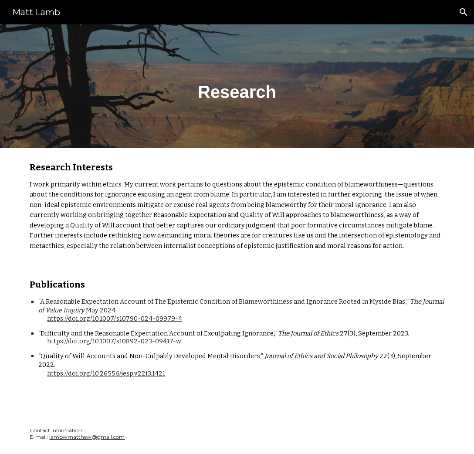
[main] (237, 86)
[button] (463, 12)
